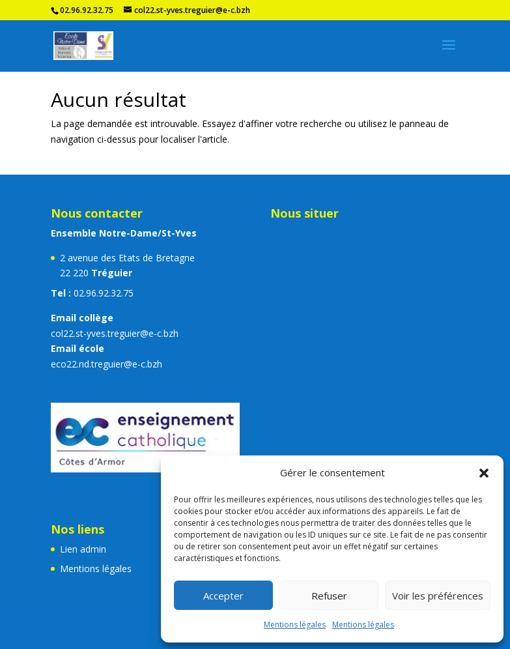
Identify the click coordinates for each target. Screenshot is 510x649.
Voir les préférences (437, 595)
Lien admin (83, 549)
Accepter (223, 595)
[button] (483, 473)
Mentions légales (295, 624)
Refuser (329, 595)
